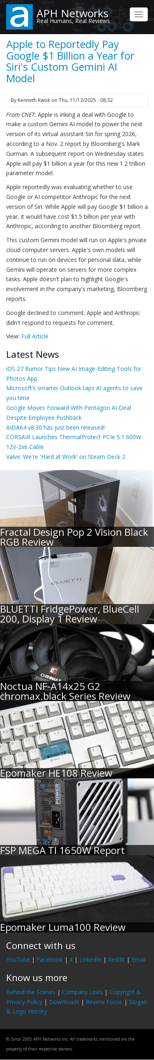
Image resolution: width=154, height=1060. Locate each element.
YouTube (18, 959)
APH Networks (72, 13)
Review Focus (104, 1002)
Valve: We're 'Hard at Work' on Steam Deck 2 (65, 457)
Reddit (116, 959)
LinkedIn (90, 959)
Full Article (34, 336)
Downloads (64, 1002)
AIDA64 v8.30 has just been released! (55, 427)
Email (138, 959)
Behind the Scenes (30, 992)
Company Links (82, 992)
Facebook (50, 959)
